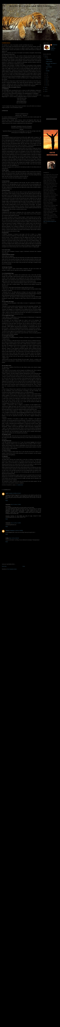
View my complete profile (53, 48)
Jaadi (7, 493)
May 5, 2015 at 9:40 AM (14, 538)
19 (45, 91)
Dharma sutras (6, 80)
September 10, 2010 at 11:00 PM (16, 530)
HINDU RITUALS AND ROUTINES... (31, 6)
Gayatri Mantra (49, 66)
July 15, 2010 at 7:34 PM (16, 522)
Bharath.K (54, 44)
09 (45, 56)
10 (46, 81)
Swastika (47, 70)
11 (46, 82)
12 (46, 84)
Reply (7, 500)
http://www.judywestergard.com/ (49, 221)
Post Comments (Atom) (12, 569)
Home (24, 566)
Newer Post (4, 566)
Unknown (8, 530)
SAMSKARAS (6, 43)
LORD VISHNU (49, 61)
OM (46, 68)
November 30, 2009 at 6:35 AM (14, 493)
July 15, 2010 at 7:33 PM (16, 504)
